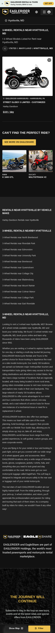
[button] (27, 85)
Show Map (16, 629)
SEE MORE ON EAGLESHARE (19, 142)
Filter (39, 629)
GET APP (48, 3)
